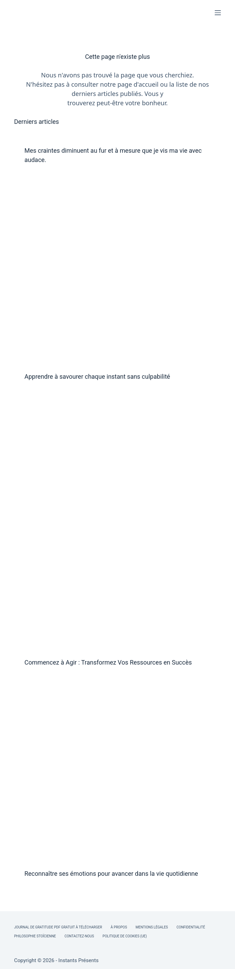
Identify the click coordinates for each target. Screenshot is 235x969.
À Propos (119, 927)
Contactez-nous (79, 936)
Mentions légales (152, 927)
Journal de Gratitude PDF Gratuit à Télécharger (58, 927)
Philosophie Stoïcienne (35, 936)
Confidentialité (191, 927)
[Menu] (218, 13)
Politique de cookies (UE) (125, 936)
